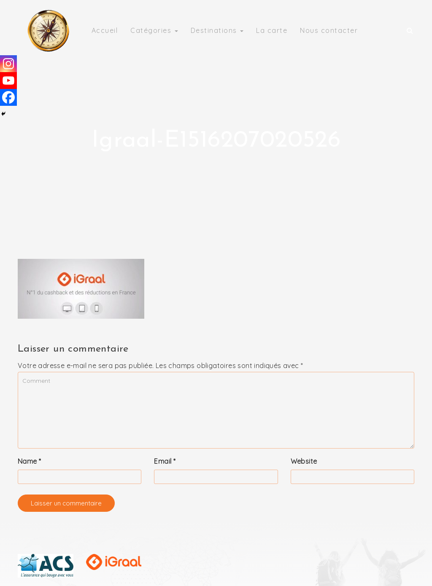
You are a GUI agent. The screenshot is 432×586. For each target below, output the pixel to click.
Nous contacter (329, 30)
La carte (271, 30)
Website (304, 461)
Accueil (105, 30)
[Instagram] (8, 63)
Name (29, 461)
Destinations (217, 30)
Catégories (154, 30)
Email (165, 461)
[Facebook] (8, 97)
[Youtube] (8, 80)
